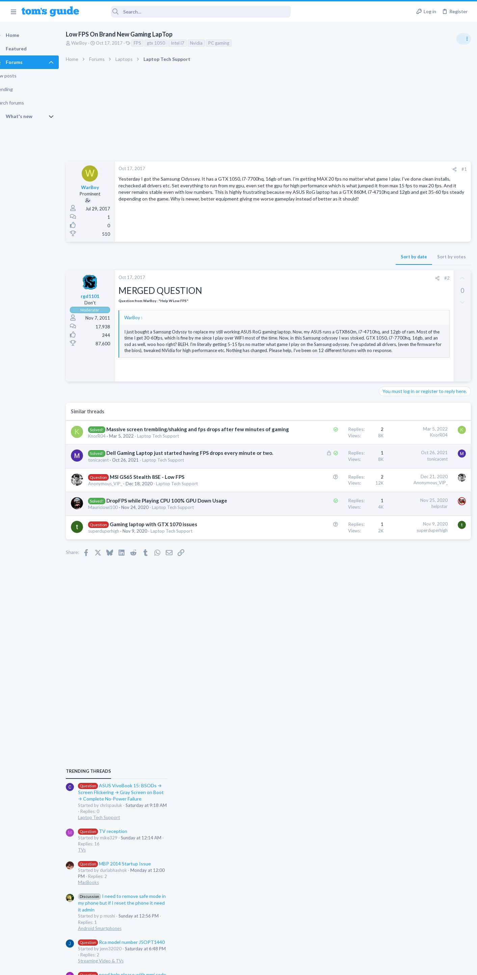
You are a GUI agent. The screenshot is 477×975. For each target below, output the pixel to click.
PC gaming (230, 43)
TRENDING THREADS (391, 367)
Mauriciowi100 (115, 547)
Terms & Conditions (303, 966)
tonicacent (110, 492)
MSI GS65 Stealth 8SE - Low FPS (159, 509)
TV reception (405, 428)
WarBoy (91, 43)
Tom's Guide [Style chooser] (422, 919)
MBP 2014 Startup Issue (417, 460)
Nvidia (208, 43)
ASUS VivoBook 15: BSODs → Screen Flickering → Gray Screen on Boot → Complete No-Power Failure (424, 388)
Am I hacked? (405, 610)
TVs (385, 446)
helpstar (331, 539)
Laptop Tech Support (170, 461)
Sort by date (305, 256)
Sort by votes (342, 256)
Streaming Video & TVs (404, 557)
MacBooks (391, 479)
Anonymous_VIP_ (117, 516)
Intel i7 (189, 43)
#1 (355, 169)
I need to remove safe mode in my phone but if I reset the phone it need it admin (425, 499)
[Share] (345, 169)
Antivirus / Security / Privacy (408, 629)
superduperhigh (115, 571)
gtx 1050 (168, 43)
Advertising (166, 966)
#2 (338, 278)
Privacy (256, 966)
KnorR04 (108, 461)
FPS (149, 43)
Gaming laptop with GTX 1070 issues (165, 564)
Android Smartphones (403, 525)
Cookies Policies (213, 966)
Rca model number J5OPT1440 (424, 538)
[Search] (189, 12)
